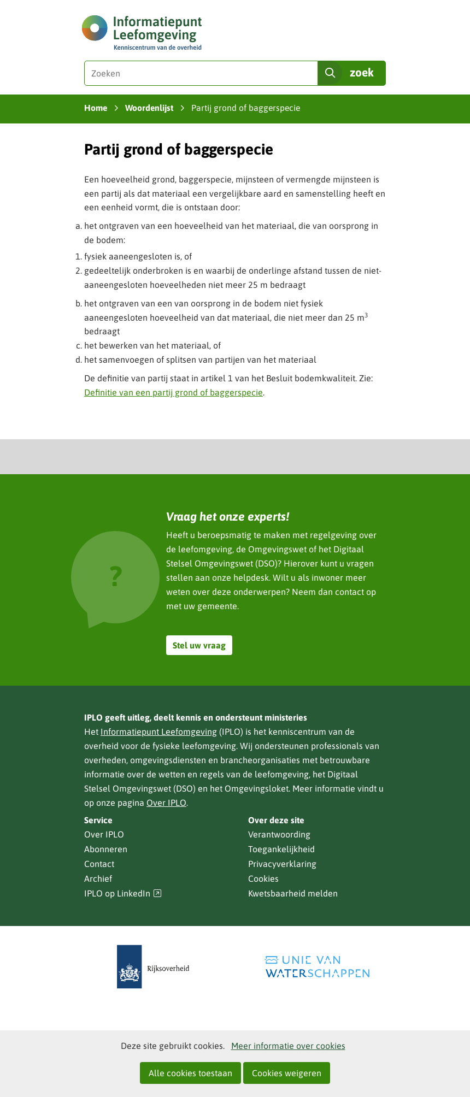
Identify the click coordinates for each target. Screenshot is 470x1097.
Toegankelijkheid (281, 849)
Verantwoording (279, 834)
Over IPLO (166, 802)
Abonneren (105, 849)
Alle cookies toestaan (190, 1073)
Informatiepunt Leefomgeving (159, 731)
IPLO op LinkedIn (123, 893)
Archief (98, 878)
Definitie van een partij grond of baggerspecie (173, 392)
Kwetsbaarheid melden (293, 893)
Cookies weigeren (286, 1073)
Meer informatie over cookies (288, 1046)
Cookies (263, 878)
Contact (99, 864)
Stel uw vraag (199, 645)
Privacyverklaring (282, 864)
